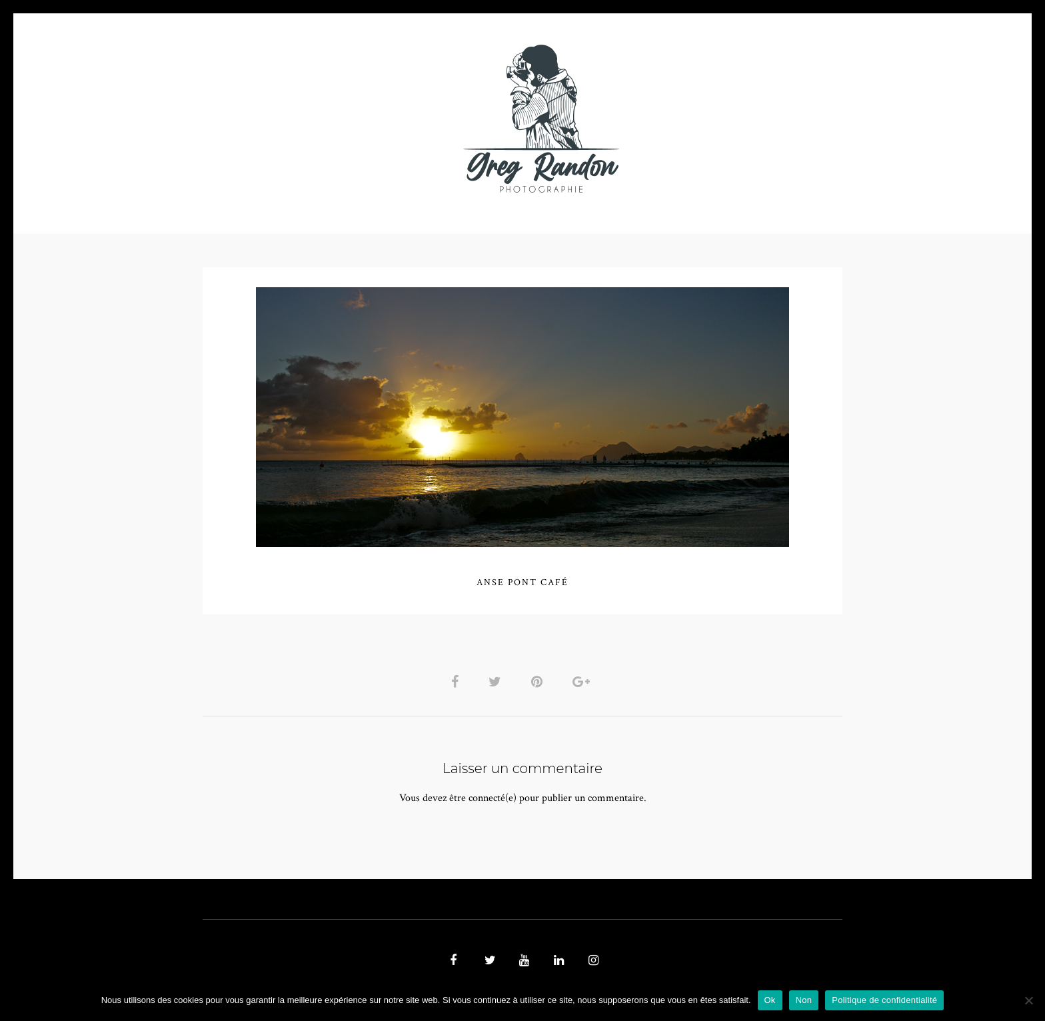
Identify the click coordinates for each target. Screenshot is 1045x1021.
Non (804, 1000)
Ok (770, 1000)
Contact (676, 118)
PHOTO (288, 118)
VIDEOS (353, 118)
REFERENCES (753, 118)
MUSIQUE (417, 118)
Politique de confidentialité (884, 1000)
